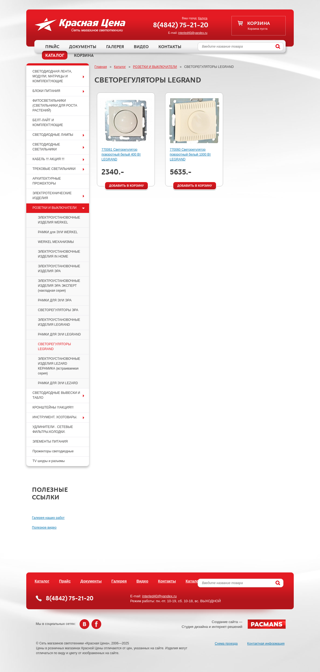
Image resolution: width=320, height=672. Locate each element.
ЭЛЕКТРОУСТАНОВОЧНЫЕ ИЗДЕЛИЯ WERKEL (59, 220)
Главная (100, 67)
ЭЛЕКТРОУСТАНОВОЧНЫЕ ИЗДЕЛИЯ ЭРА (59, 268)
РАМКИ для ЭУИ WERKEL (58, 232)
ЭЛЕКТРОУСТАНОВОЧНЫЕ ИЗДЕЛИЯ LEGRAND (59, 322)
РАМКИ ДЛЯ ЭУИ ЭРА (54, 300)
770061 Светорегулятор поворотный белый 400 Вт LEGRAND (121, 154)
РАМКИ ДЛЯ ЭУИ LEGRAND (59, 334)
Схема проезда (226, 643)
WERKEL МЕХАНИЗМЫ (56, 242)
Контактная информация (266, 643)
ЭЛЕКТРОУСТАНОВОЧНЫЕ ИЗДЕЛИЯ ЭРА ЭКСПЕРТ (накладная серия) (59, 285)
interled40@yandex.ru (192, 32)
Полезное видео (44, 527)
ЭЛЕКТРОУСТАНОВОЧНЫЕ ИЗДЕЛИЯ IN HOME (59, 254)
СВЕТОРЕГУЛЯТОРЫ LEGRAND (54, 346)
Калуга (202, 18)
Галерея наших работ (48, 518)
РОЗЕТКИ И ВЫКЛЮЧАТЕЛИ (155, 67)
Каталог (120, 67)
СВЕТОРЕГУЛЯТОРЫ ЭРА (58, 310)
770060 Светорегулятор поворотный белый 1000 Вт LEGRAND (190, 154)
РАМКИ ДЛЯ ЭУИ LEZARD (58, 383)
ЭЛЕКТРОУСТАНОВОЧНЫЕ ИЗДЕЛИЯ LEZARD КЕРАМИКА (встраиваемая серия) (59, 366)
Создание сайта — (234, 624)
